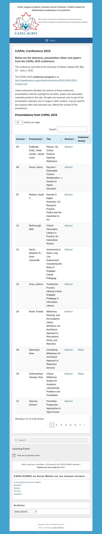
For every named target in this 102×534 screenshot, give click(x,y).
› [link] (84, 425)
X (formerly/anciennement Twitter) (27, 482)
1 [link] (52, 425)
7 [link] (80, 425)
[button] (26, 139)
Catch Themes (58, 528)
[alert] (51, 455)
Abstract (69, 147)
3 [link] (61, 425)
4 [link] (66, 425)
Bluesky (17, 488)
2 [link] (56, 425)
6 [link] (75, 425)
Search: (53, 129)
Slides (81, 350)
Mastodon (18, 485)
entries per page (32, 122)
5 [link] (70, 425)
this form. (61, 467)
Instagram (18, 494)
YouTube (17, 491)
